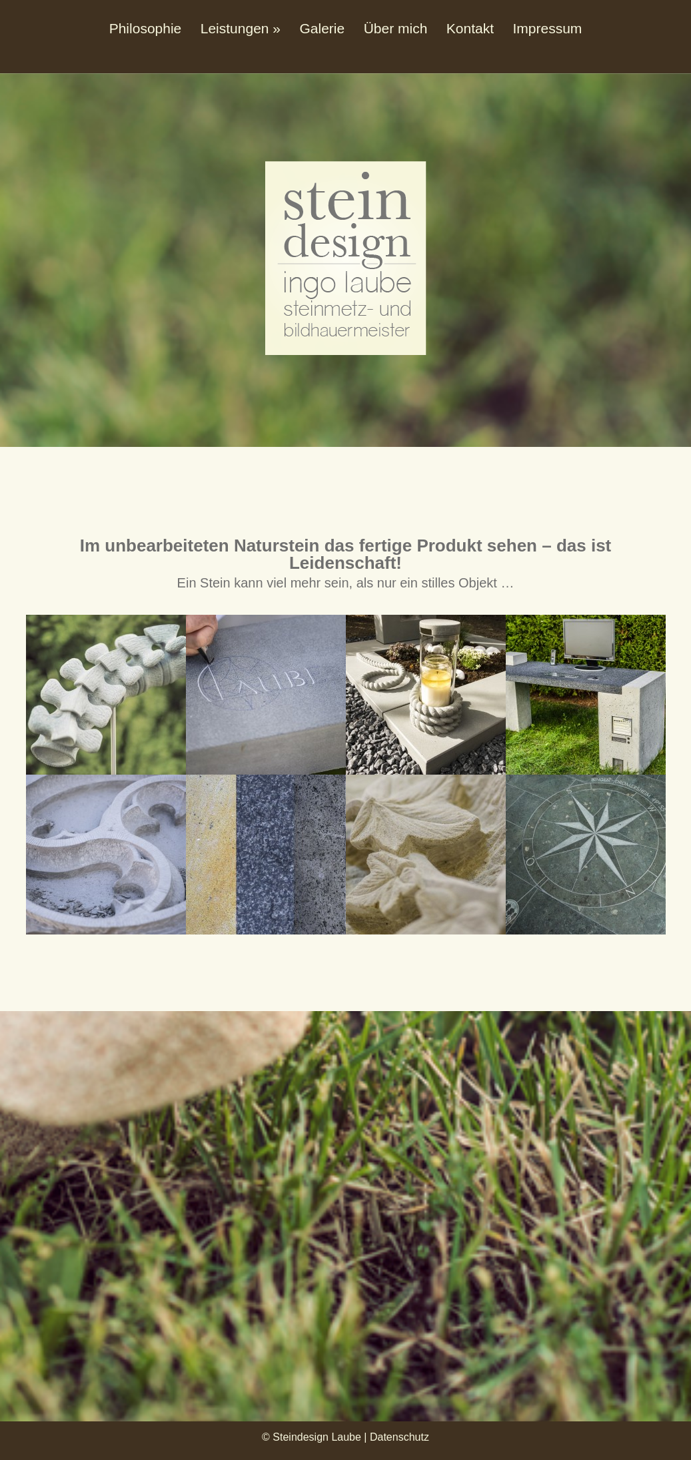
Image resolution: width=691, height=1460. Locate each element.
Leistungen (235, 28)
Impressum (547, 28)
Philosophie (145, 28)
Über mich (396, 28)
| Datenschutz (396, 1437)
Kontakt (470, 28)
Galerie (322, 28)
